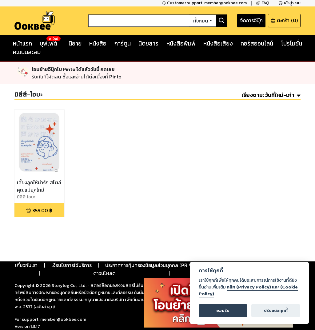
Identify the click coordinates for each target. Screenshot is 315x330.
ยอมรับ (222, 310)
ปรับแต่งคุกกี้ (276, 310)
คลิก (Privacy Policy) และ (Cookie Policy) (248, 290)
